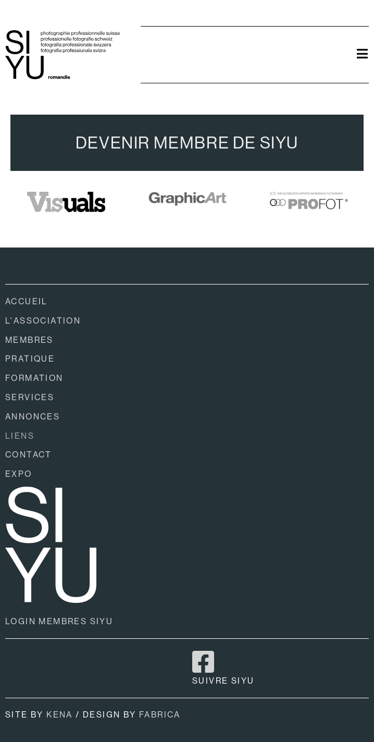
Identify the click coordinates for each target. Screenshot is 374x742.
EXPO (18, 474)
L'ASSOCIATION (43, 321)
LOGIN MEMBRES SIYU (59, 621)
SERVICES (29, 397)
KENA (59, 715)
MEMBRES (29, 340)
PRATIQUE (30, 359)
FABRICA (160, 715)
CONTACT (28, 455)
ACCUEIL (26, 301)
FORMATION (34, 378)
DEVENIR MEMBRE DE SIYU (187, 142)
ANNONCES (32, 417)
